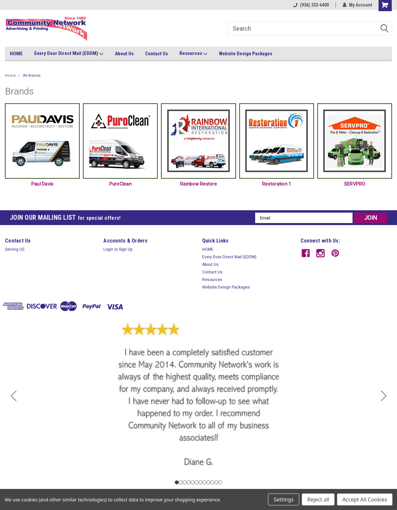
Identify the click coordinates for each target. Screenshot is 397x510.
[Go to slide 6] (196, 482)
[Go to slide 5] (193, 482)
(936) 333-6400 (311, 5)
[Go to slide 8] (204, 482)
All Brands (31, 75)
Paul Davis (42, 184)
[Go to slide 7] (200, 482)
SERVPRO (354, 184)
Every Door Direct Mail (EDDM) (68, 53)
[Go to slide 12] (13, 395)
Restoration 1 (276, 184)
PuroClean (120, 184)
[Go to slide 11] (216, 482)
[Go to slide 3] (185, 482)
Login (108, 249)
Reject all (318, 499)
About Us (124, 54)
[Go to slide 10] (212, 482)
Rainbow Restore (198, 184)
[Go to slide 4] (189, 482)
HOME (16, 54)
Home (10, 75)
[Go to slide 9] (208, 482)
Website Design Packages (245, 54)
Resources (193, 53)
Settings (284, 499)
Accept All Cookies (364, 499)
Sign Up (125, 249)
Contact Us (156, 54)
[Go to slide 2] (383, 395)
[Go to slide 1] (177, 482)
